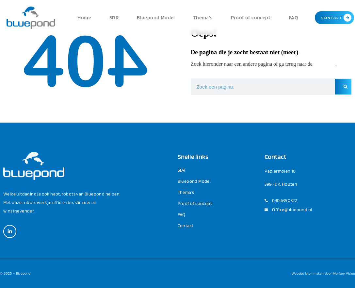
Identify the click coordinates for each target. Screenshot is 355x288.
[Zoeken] (343, 86)
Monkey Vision (344, 273)
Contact (186, 225)
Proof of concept (250, 17)
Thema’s (203, 17)
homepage (324, 64)
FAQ (293, 17)
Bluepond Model (156, 17)
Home (84, 17)
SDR (114, 17)
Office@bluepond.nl (292, 209)
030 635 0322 (284, 200)
